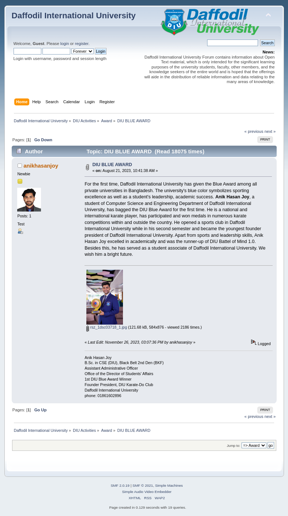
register (82, 43)
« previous (253, 131)
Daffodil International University (74, 15)
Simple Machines (169, 485)
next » (270, 131)
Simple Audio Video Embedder (146, 492)
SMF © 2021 (142, 485)
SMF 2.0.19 (120, 485)
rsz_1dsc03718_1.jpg (106, 327)
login (64, 43)
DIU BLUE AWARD (112, 164)
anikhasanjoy (40, 165)
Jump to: (233, 446)
